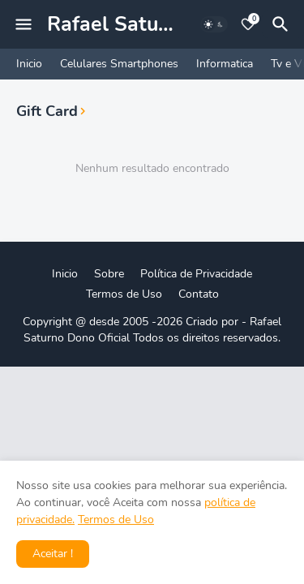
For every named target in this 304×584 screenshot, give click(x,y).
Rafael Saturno (118, 24)
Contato (198, 294)
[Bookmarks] (248, 24)
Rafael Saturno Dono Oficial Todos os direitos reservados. (152, 330)
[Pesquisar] (283, 24)
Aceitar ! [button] (52, 553)
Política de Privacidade (196, 273)
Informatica (224, 63)
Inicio (29, 63)
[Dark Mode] (214, 24)
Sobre (109, 273)
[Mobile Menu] (23, 24)
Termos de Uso (124, 294)
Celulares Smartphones (119, 63)
